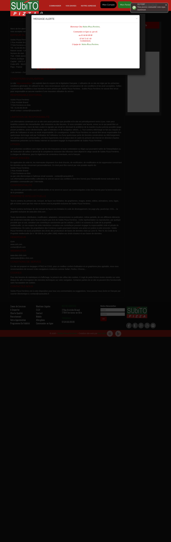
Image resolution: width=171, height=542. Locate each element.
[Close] (137, 18)
